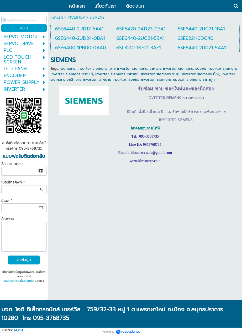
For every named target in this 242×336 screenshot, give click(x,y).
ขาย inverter (86, 79)
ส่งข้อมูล (24, 260)
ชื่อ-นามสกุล (12, 164)
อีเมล (6, 200)
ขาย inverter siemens (128, 68)
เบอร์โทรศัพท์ (13, 182)
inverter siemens (92, 68)
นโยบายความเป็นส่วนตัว (19, 281)
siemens (67, 68)
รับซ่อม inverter (142, 79)
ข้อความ (7, 219)
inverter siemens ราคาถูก (117, 74)
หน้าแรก (56, 17)
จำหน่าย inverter (112, 79)
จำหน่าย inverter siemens (171, 68)
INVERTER (76, 17)
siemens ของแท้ (170, 79)
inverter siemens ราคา (160, 74)
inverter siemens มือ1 (200, 74)
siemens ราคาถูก (201, 79)
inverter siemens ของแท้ (71, 74)
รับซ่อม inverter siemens (216, 68)
